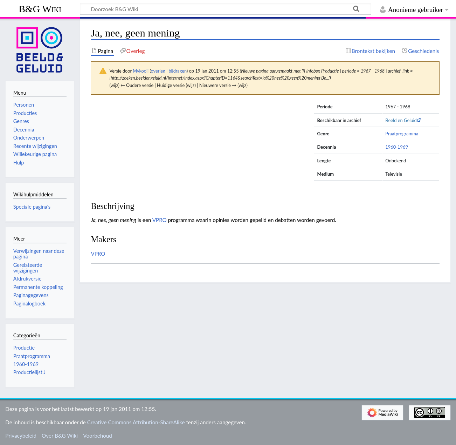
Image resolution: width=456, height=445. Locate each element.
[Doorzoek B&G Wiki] (225, 8)
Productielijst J (29, 372)
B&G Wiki (40, 9)
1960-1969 (396, 147)
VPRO (159, 220)
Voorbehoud (97, 435)
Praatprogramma (401, 133)
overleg (158, 71)
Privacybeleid (20, 435)
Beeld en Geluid (401, 120)
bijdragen (177, 71)
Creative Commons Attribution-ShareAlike (136, 422)
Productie (24, 348)
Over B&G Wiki (60, 435)
